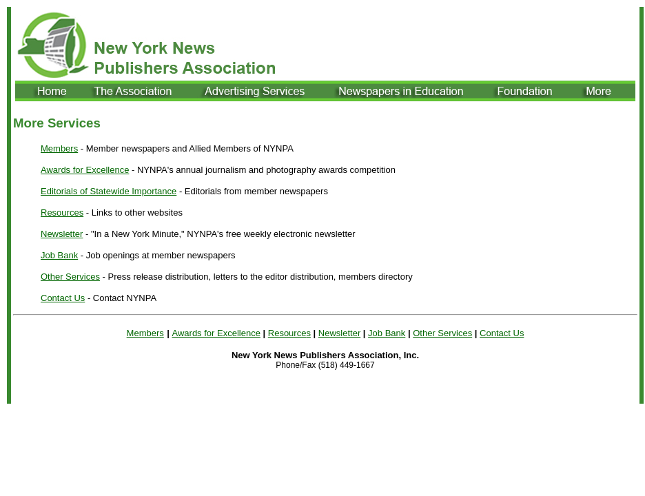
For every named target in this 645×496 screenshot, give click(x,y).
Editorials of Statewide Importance (108, 191)
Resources (62, 212)
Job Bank (59, 255)
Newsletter (62, 234)
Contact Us (63, 298)
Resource (287, 333)
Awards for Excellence (85, 170)
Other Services (70, 276)
